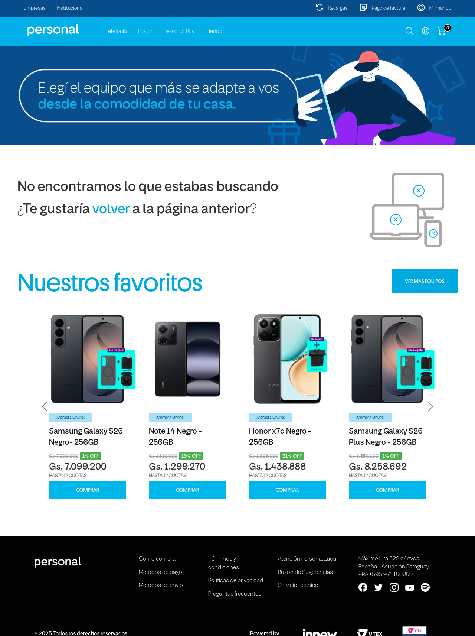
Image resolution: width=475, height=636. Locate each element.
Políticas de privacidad (235, 580)
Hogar (145, 31)
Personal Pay (179, 31)
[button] (45, 406)
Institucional (70, 8)
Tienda (214, 31)
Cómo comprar (158, 559)
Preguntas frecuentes (234, 594)
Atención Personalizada (307, 559)
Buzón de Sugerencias (305, 572)
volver (111, 210)
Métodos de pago (160, 572)
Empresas (35, 8)
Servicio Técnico (298, 585)
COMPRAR (87, 490)
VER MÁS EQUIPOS (425, 281)
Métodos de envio (161, 585)
